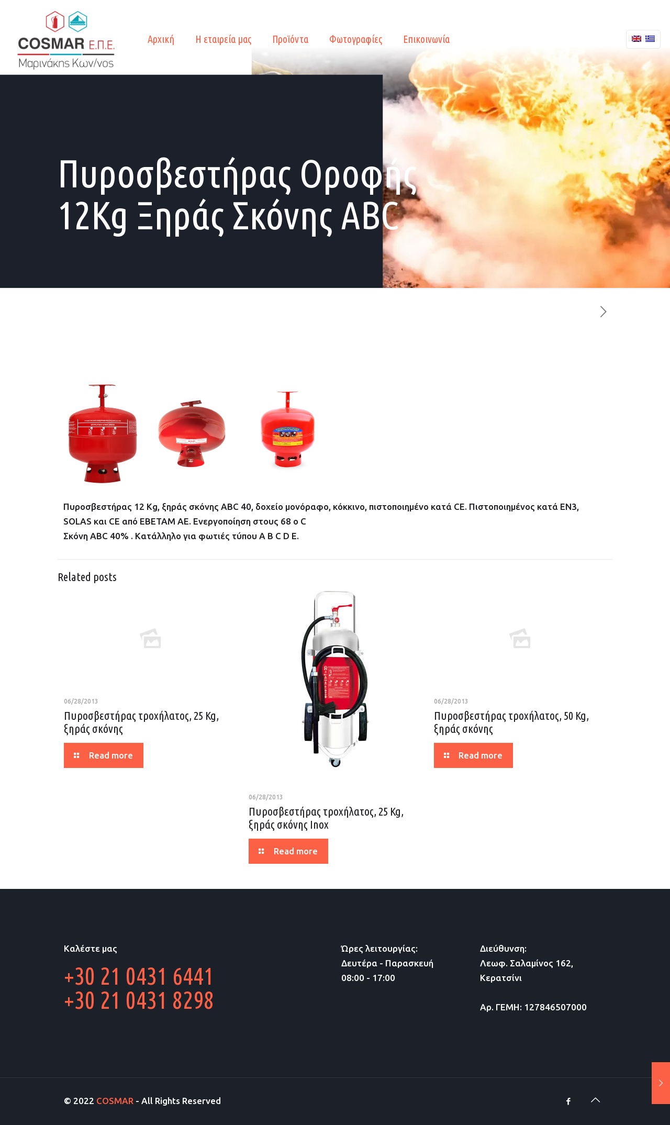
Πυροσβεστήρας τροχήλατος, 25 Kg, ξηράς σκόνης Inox (326, 818)
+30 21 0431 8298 (139, 999)
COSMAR (114, 1101)
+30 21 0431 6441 (139, 975)
